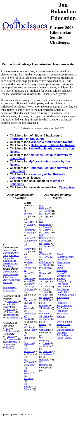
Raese (46, 343)
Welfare (60, 316)
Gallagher (44, 359)
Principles (61, 302)
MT (25, 383)
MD (25, 316)
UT (40, 297)
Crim (45, 289)
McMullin (47, 300)
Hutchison (11, 342)
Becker (46, 211)
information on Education (27, 138)
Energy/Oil (61, 273)
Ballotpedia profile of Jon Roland (53, 145)
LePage (31, 329)
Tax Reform (62, 308)
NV (40, 243)
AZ (25, 221)
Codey (46, 230)
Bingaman (12, 339)
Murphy (27, 248)
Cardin (27, 319)
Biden (30, 262)
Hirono (30, 289)
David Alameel (10, 271)
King (31, 327)
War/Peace (62, 313)
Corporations (63, 262)
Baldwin (47, 351)
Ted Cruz (7, 282)
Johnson (11, 315)
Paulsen (31, 354)
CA (25, 227)
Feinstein (28, 230)
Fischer (47, 213)
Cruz (46, 292)
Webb (9, 344)
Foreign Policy (63, 281)
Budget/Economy (65, 257)
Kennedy (47, 257)
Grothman (48, 354)
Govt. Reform (63, 286)
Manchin (43, 340)
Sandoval (48, 246)
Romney (43, 305)
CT (25, 246)
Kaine (46, 316)
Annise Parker (10, 250)
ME (25, 327)
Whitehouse (45, 278)
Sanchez (28, 238)
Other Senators (64, 321)
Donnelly (28, 300)
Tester (27, 386)
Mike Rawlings (10, 263)
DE (25, 257)
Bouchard (29, 343)
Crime (59, 265)
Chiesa (46, 227)
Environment (63, 275)
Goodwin (47, 346)
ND (41, 205)
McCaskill (29, 362)
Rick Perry (8, 266)
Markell (27, 267)
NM (41, 235)
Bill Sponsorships (65, 329)
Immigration (62, 297)
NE (40, 213)
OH (41, 262)
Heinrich (43, 238)
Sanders (47, 308)
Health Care (62, 292)
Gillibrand (44, 254)
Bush (45, 294)
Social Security (64, 305)
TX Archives (9, 290)
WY (41, 362)
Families (60, 278)
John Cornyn (9, 277)
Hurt (29, 302)
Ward (30, 224)
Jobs (58, 300)
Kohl (8, 347)
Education (61, 270)
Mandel (47, 265)
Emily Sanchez (10, 274)
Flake (31, 221)
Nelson (27, 273)
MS (25, 370)
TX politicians (9, 288)
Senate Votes (63, 324)
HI (25, 289)
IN (25, 297)
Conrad (10, 336)
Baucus (10, 309)
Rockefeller (13, 317)
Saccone (43, 273)
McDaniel (28, 378)
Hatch (46, 297)
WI (40, 351)
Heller (47, 243)
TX (40, 292)
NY (40, 251)
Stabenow (29, 338)
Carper (27, 259)
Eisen (30, 232)
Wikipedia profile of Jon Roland (52, 142)
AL (25, 211)
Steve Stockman (11, 279)
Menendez (44, 224)
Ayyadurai (29, 313)
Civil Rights (62, 259)
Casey (46, 267)
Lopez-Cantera (29, 285)
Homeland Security (66, 294)
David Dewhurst (11, 252)
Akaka (9, 333)
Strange (28, 213)
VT (40, 308)
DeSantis (28, 278)
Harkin (9, 304)
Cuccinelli (48, 319)
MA (25, 305)
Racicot (27, 389)
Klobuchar (29, 351)
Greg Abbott (9, 258)
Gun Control (62, 289)
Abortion (60, 254)
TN (40, 286)
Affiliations (61, 332)
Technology (62, 311)
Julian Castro (9, 260)
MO (25, 359)
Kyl (8, 328)
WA (41, 327)
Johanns (11, 312)
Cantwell (43, 329)
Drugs (59, 267)
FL (25, 270)
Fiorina (42, 324)
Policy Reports (64, 335)
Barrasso (44, 365)
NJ (40, 221)
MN (25, 348)
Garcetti (31, 240)
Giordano (44, 313)
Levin (8, 306)
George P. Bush (11, 255)
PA (40, 267)
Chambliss (12, 301)
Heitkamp (44, 208)
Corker (47, 286)
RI (40, 275)
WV (41, 338)
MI (25, 335)
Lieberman (11, 331)
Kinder (30, 365)
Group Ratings (64, 338)
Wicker (27, 373)
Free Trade (62, 284)
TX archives (67, 187)
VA (40, 316)
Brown (47, 262)
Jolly (29, 281)
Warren (27, 308)
